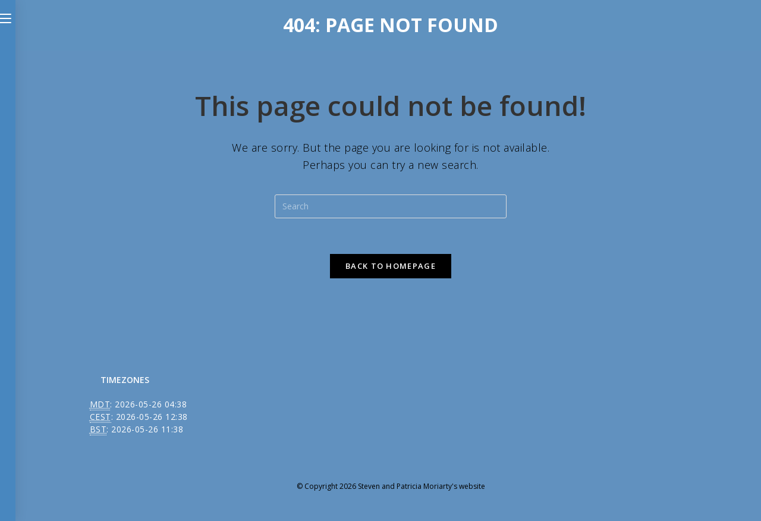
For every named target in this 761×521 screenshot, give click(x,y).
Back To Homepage (390, 265)
